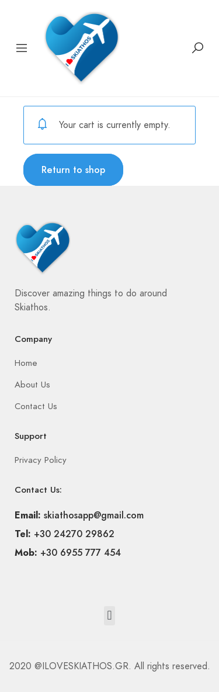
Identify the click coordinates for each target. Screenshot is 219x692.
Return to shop (73, 170)
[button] (109, 615)
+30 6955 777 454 (80, 552)
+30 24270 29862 (74, 534)
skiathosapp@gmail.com (94, 515)
